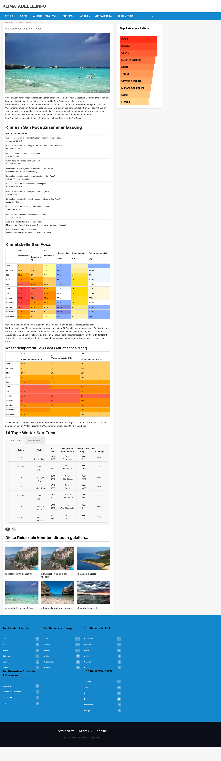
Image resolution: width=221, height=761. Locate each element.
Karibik (83, 16)
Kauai (5, 662)
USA (4, 639)
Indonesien (88, 705)
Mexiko (5, 650)
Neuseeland (7, 697)
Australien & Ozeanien (12, 692)
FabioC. (106, 92)
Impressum (85, 731)
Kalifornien (7, 656)
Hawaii (5, 668)
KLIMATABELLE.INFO (24, 6)
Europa (67, 16)
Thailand (87, 682)
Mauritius (88, 644)
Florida (5, 644)
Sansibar (87, 662)
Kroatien (46, 644)
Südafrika (88, 656)
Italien (45, 639)
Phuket (87, 699)
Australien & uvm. (44, 16)
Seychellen (88, 639)
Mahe (86, 650)
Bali (85, 693)
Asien (23, 16)
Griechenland (48, 662)
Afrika (9, 16)
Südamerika (125, 16)
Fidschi (5, 703)
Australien (7, 686)
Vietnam (87, 687)
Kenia (86, 668)
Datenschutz (66, 731)
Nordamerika (103, 16)
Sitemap (102, 731)
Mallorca (46, 668)
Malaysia (87, 710)
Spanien (46, 650)
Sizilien (46, 656)
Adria (14, 529)
